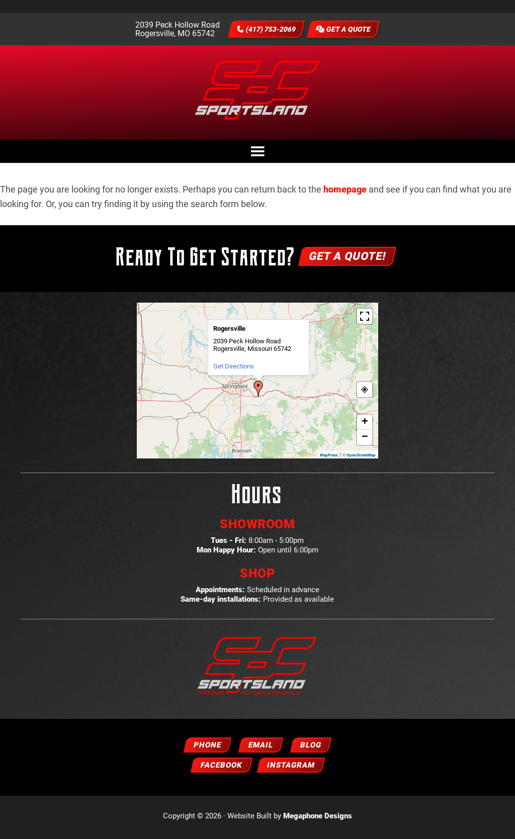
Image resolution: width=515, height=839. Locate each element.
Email (260, 747)
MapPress (329, 457)
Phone (207, 747)
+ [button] (365, 424)
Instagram (291, 767)
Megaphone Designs (317, 818)
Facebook (221, 767)
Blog (310, 747)
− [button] (365, 439)
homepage (345, 192)
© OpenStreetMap (359, 457)
